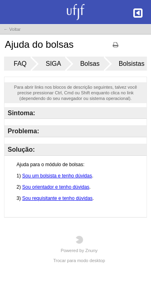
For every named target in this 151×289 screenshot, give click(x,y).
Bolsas (89, 63)
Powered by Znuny (79, 244)
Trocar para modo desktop (79, 260)
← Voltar (12, 29)
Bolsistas (132, 63)
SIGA (53, 63)
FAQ (20, 63)
